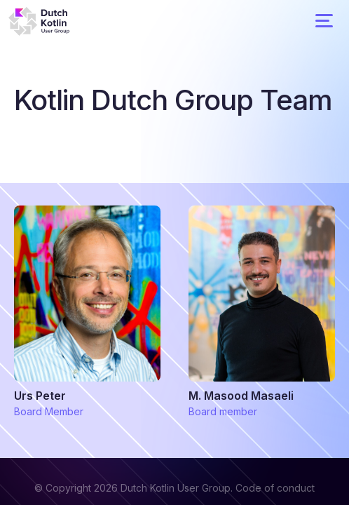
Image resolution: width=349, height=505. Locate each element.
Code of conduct (275, 488)
